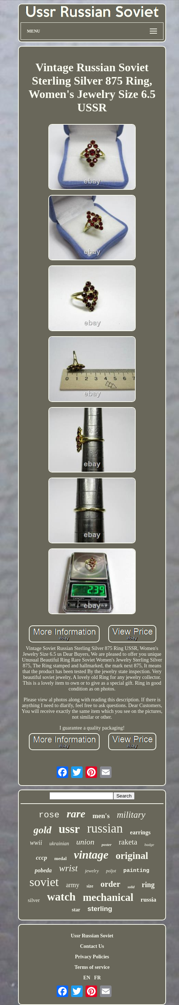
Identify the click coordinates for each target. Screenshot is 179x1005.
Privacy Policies (92, 956)
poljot (111, 870)
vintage (91, 854)
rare (76, 814)
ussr (69, 828)
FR (97, 977)
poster (106, 844)
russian (105, 828)
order (110, 884)
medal (60, 858)
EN (86, 977)
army (72, 885)
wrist (68, 868)
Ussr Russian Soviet (92, 935)
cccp (41, 857)
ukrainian (59, 843)
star (76, 909)
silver (34, 900)
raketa (128, 842)
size (90, 886)
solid (130, 887)
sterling (99, 908)
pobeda (43, 870)
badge (149, 844)
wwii (36, 842)
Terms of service (91, 967)
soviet (44, 882)
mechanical (108, 897)
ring (148, 885)
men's (101, 816)
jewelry (92, 870)
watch (61, 896)
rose (49, 815)
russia (148, 899)
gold (43, 829)
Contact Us (92, 946)
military (131, 815)
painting (136, 871)
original (132, 855)
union (85, 841)
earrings (140, 832)
